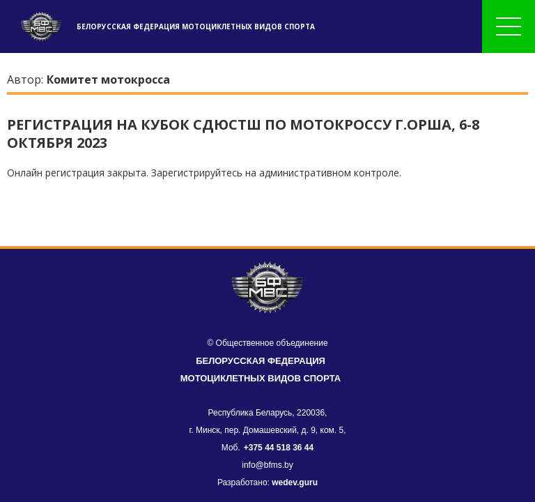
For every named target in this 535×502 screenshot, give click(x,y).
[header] (38, 26)
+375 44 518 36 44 (278, 447)
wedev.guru (295, 482)
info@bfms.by (267, 465)
